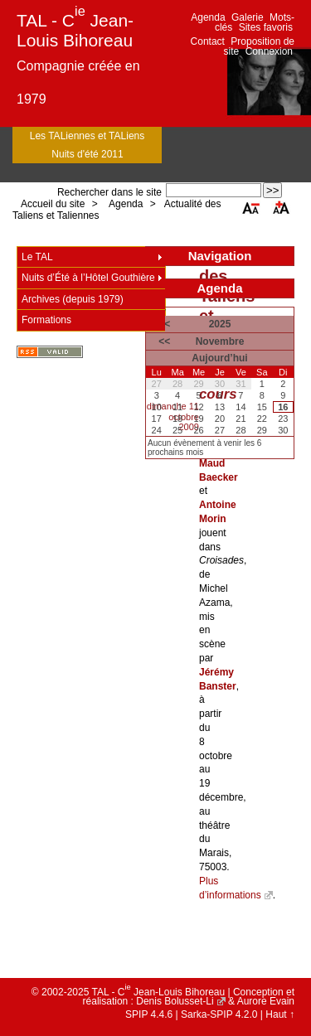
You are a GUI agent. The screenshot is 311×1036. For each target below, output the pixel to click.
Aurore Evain (265, 1001)
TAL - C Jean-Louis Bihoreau (75, 30)
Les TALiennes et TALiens (87, 136)
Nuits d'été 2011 (87, 154)
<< (164, 341)
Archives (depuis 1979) (73, 299)
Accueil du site (53, 204)
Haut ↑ (279, 1014)
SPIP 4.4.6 (149, 1014)
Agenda (208, 17)
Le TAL (37, 257)
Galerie (247, 17)
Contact (208, 41)
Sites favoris (266, 27)
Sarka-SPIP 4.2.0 (219, 1014)
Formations (46, 320)
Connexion (269, 51)
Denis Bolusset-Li (174, 1001)
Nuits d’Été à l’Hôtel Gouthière (88, 277)
